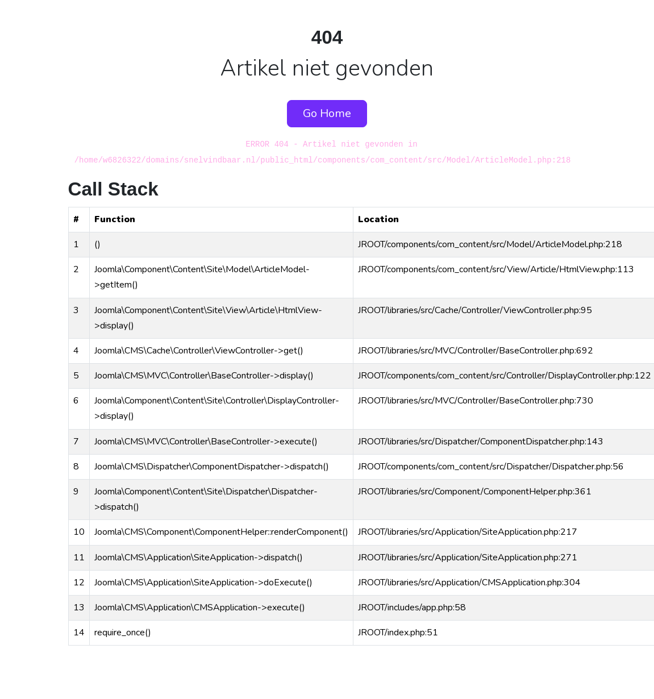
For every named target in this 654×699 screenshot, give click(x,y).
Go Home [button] (327, 113)
